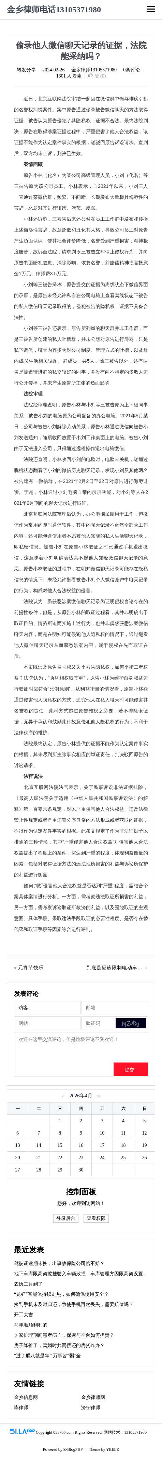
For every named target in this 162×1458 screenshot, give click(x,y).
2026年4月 (81, 1095)
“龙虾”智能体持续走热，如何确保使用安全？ (61, 1294)
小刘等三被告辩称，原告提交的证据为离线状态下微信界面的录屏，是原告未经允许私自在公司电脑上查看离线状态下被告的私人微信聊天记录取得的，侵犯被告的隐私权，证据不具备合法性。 (81, 301)
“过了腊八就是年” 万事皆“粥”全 (47, 1355)
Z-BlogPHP (73, 1449)
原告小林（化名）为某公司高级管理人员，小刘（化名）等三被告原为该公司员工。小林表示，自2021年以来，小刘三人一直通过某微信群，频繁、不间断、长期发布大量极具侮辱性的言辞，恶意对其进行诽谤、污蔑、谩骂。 (81, 191)
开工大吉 (23, 1314)
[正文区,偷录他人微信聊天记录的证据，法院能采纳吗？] (81, 514)
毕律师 (21, 1407)
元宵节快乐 (31, 967)
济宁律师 (90, 1407)
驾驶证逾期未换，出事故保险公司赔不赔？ (59, 1263)
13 (17, 1145)
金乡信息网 (26, 1397)
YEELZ (112, 1449)
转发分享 (26, 69)
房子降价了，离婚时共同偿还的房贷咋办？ (59, 1345)
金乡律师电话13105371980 (54, 9)
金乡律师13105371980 (94, 69)
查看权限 (96, 1218)
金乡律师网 (93, 1397)
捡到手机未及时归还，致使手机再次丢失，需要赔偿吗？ (73, 1304)
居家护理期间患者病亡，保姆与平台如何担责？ (64, 1335)
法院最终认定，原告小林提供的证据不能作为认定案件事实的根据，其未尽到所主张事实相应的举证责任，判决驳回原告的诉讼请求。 (81, 754)
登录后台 (65, 1218)
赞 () (97, 76)
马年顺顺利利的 (30, 1325)
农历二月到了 (28, 1284)
